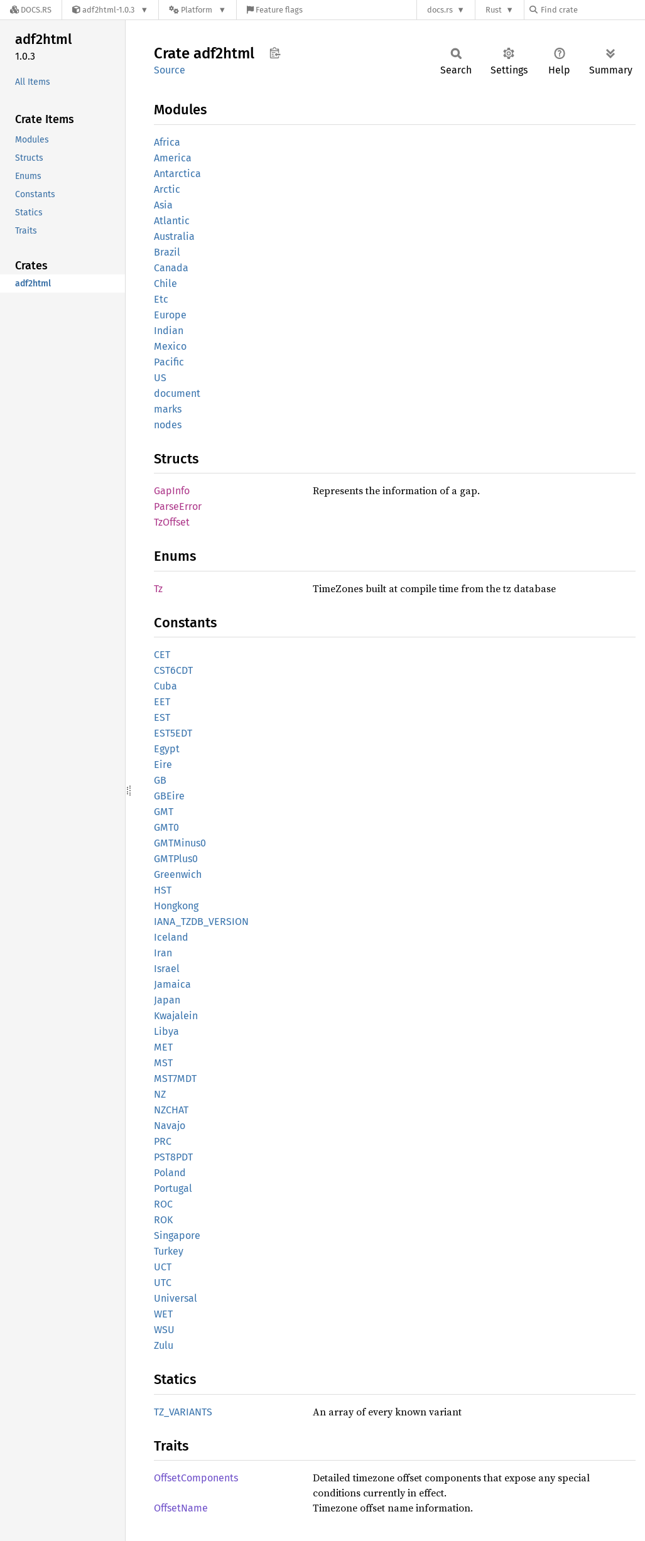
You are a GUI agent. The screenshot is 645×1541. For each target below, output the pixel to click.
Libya (166, 1031)
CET (162, 655)
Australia (174, 236)
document (177, 393)
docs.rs (440, 9)
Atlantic (172, 221)
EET (162, 702)
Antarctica (177, 174)
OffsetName (181, 1508)
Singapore (177, 1235)
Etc (161, 299)
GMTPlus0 (176, 859)
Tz (158, 589)
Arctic (167, 189)
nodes (168, 425)
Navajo (169, 1126)
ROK (163, 1220)
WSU (164, 1330)
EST (162, 717)
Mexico (170, 346)
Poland (170, 1173)
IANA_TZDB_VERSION (201, 921)
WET (163, 1314)
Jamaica (172, 984)
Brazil (167, 252)
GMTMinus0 (180, 843)
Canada (171, 268)
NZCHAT (171, 1110)
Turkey (168, 1251)
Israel (167, 969)
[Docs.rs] (31, 9)
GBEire (169, 796)
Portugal (173, 1188)
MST (163, 1063)
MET (163, 1047)
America (173, 158)
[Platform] (197, 9)
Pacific (169, 362)
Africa (167, 142)
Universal (175, 1298)
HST (162, 890)
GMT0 (166, 827)
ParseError (178, 506)
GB (160, 780)
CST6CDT (173, 670)
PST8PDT (173, 1157)
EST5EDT (173, 733)
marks (168, 409)
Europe (170, 315)
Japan (167, 1000)
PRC (162, 1141)
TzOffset (172, 522)
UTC (162, 1283)
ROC (163, 1204)
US (160, 378)
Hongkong (176, 906)
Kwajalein (176, 1016)
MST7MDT (175, 1078)
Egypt (167, 749)
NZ (160, 1094)
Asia (163, 205)
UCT (162, 1267)
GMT (163, 812)
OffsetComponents (196, 1478)
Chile (165, 283)
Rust (493, 9)
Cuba (165, 686)
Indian (168, 331)
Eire (163, 764)
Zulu (163, 1345)
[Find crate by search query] (592, 9)
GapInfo (172, 491)
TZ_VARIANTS (183, 1412)
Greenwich (178, 874)
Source (169, 70)
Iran (163, 953)
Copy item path (274, 52)
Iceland (171, 937)
